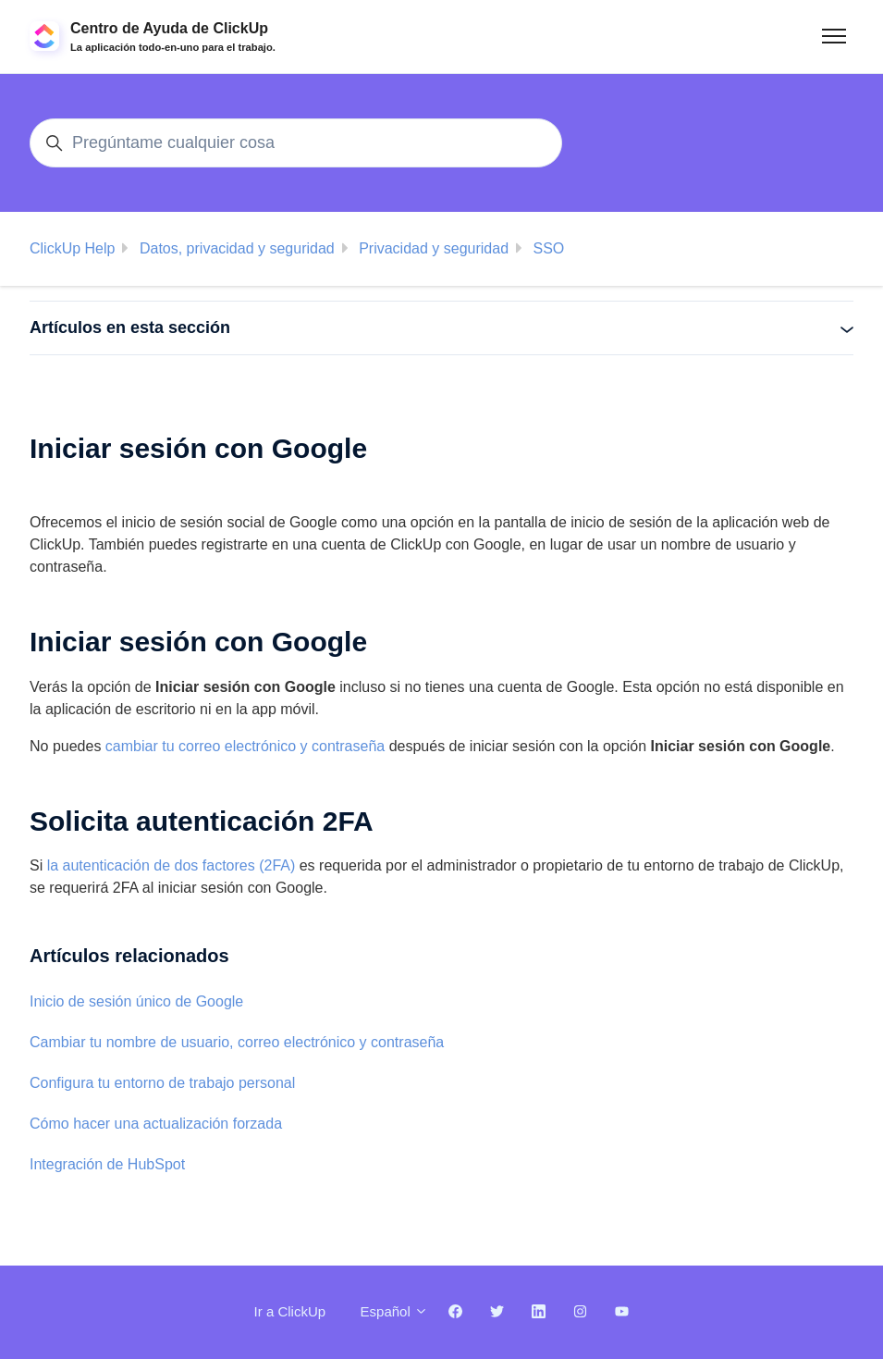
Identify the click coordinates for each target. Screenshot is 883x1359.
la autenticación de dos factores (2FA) (171, 865)
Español (394, 1311)
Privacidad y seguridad (434, 248)
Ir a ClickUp (290, 1311)
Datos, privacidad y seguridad (237, 248)
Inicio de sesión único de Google (136, 1001)
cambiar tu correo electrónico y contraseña (245, 746)
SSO (548, 248)
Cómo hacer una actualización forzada (156, 1123)
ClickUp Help (72, 248)
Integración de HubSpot (107, 1164)
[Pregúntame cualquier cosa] (296, 142)
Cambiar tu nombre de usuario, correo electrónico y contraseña (237, 1042)
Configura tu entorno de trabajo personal (162, 1083)
